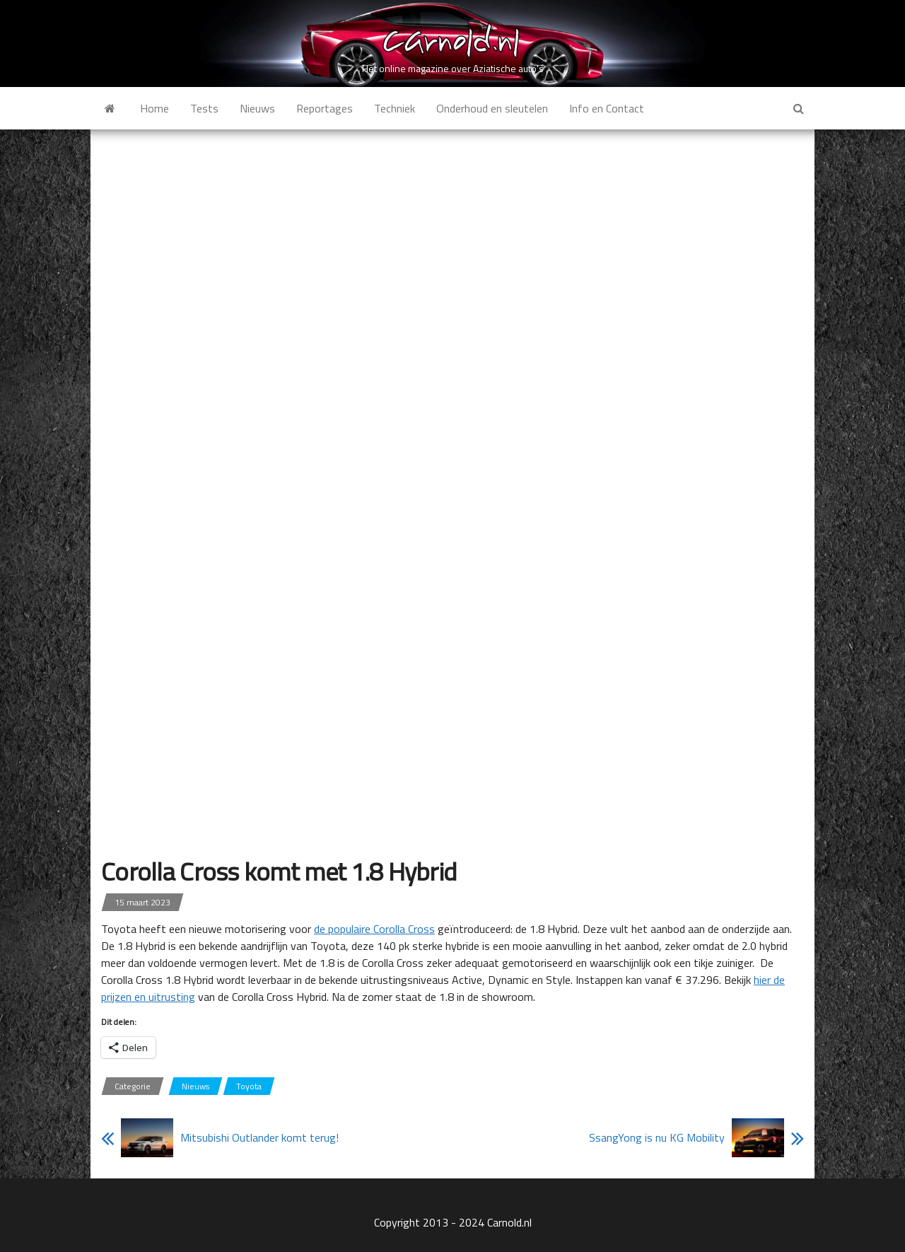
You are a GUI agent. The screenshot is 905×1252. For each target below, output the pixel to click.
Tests (204, 108)
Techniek (394, 108)
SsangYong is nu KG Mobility (657, 1137)
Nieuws (257, 108)
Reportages (324, 108)
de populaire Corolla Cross (374, 928)
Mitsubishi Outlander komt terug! (259, 1137)
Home (154, 108)
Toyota (249, 1086)
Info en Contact (606, 108)
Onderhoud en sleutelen (492, 108)
